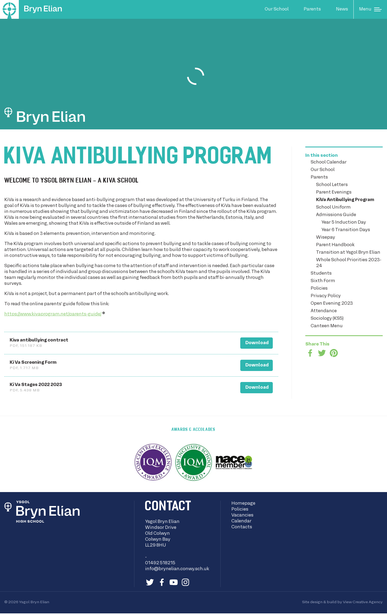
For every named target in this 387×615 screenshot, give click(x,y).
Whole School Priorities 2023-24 (348, 263)
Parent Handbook (335, 245)
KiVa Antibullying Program (345, 200)
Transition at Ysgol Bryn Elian (348, 252)
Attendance (324, 311)
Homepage (243, 505)
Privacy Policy (326, 296)
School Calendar (329, 162)
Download (251, 342)
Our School (277, 9)
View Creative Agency (363, 604)
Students (321, 273)
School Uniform (333, 207)
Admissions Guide (336, 215)
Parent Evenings (334, 192)
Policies (319, 288)
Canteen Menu (327, 326)
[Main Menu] (370, 9)
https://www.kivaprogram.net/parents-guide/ (52, 314)
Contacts (241, 529)
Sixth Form (323, 281)
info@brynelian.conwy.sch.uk (177, 571)
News (342, 9)
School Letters (332, 185)
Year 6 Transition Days (345, 230)
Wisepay (325, 237)
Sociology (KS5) (327, 318)
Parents (312, 9)
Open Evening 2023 (332, 303)
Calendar (241, 523)
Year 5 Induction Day (343, 222)
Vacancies (242, 517)
